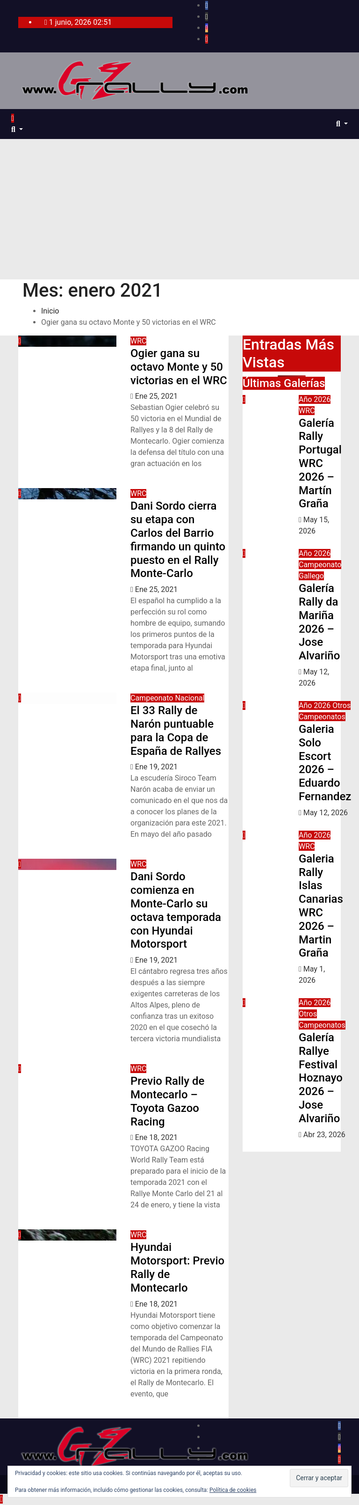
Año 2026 (314, 399)
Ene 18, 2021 (156, 1137)
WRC (138, 340)
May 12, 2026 (325, 812)
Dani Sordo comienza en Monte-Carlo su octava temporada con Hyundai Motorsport (175, 910)
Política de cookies (233, 1490)
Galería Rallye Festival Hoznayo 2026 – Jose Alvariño (321, 1078)
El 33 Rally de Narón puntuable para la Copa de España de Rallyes (175, 730)
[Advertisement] (179, 209)
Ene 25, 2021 (156, 396)
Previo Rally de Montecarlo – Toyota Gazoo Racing (167, 1101)
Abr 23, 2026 (324, 1134)
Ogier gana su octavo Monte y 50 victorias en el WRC (178, 367)
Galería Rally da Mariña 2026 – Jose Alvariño (319, 622)
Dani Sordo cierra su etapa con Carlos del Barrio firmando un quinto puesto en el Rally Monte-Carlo (177, 539)
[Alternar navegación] (21, 121)
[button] (17, 129)
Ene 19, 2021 (156, 766)
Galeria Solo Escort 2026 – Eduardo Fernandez (325, 763)
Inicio (50, 311)
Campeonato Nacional (167, 698)
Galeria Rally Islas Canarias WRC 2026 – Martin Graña (321, 906)
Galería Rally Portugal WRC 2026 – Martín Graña (320, 463)
